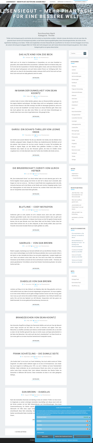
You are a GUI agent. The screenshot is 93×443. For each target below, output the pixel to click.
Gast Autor (36, 210)
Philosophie (75, 137)
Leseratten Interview (77, 118)
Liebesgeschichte (76, 124)
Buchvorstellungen (80, 1)
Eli (72, 233)
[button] (90, 407)
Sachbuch (74, 153)
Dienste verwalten (40, 432)
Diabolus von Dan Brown (35, 281)
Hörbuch (74, 95)
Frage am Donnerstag (77, 89)
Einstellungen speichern (82, 436)
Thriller (73, 156)
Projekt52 (74, 143)
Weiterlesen (36, 77)
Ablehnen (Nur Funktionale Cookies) (63, 436)
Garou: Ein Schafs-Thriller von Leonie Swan (36, 130)
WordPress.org (75, 285)
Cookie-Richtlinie (53, 440)
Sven (37, 57)
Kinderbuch (75, 105)
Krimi (73, 108)
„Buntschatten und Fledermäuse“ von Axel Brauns (77, 207)
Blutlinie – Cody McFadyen (36, 206)
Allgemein (74, 66)
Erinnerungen (75, 79)
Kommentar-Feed (76, 282)
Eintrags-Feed (75, 279)
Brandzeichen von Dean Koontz (36, 317)
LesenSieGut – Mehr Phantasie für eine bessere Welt (26, 2)
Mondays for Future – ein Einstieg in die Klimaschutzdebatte (78, 244)
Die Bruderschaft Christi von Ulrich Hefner (36, 169)
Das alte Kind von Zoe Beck (36, 54)
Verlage (74, 159)
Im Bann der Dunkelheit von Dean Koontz (36, 91)
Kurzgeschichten (76, 114)
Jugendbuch (75, 102)
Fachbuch (74, 82)
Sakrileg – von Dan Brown (35, 243)
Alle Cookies (45, 436)
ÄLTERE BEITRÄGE (20, 432)
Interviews (74, 98)
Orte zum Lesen (76, 134)
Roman (73, 146)
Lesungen (74, 121)
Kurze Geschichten (76, 111)
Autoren (74, 70)
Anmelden (74, 276)
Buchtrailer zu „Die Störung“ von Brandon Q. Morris (78, 235)
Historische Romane (77, 92)
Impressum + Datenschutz (62, 440)
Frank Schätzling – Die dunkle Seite (36, 353)
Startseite (52, 1)
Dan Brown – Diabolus (36, 391)
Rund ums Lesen (76, 150)
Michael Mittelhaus (77, 240)
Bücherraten (75, 73)
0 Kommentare (44, 57)
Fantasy (74, 86)
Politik (73, 140)
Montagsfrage (75, 130)
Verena (73, 260)
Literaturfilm (75, 127)
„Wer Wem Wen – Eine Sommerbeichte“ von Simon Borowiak (77, 194)
